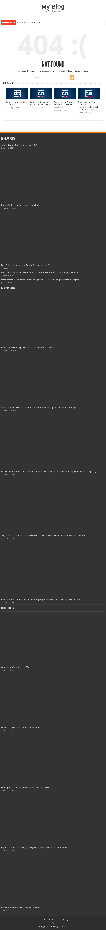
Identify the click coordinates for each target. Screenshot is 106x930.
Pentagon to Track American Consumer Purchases (63, 104)
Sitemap (65, 920)
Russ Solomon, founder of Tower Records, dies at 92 (25, 265)
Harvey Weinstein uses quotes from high (20, 205)
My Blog (53, 6)
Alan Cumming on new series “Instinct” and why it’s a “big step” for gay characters (40, 272)
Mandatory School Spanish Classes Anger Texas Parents (27, 347)
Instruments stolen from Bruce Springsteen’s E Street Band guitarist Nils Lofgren (40, 280)
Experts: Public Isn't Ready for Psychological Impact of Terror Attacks (88, 106)
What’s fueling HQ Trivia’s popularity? (19, 145)
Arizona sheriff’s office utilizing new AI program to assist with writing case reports (40, 599)
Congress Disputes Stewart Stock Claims (40, 103)
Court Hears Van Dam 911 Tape (28, 22)
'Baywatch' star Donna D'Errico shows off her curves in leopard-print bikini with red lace (43, 535)
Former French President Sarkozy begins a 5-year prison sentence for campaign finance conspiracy (48, 471)
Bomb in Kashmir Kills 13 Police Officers (20, 907)
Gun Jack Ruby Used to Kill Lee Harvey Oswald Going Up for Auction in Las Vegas (39, 407)
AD (48, 920)
